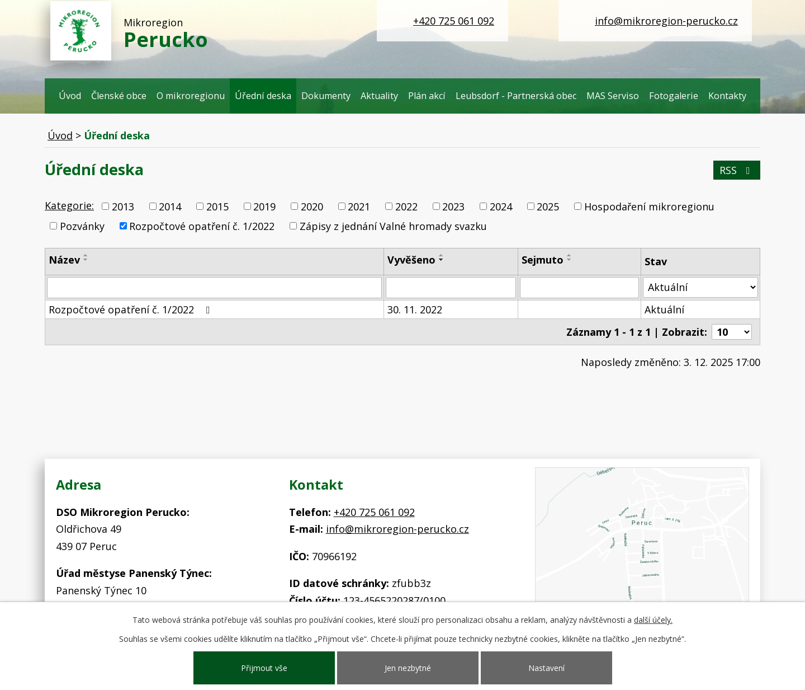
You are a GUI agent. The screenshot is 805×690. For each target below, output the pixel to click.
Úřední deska (263, 96)
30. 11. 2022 (414, 309)
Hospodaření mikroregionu (649, 206)
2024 (501, 206)
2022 (406, 206)
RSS (737, 170)
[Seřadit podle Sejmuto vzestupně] (570, 255)
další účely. (653, 619)
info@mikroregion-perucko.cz (666, 20)
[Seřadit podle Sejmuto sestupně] (570, 259)
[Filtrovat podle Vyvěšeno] (451, 287)
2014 (170, 206)
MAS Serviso (612, 96)
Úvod (70, 96)
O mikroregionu (191, 96)
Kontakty (727, 96)
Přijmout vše (264, 668)
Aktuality (379, 96)
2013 (123, 206)
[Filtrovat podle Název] (214, 287)
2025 (548, 206)
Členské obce (118, 96)
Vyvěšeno (411, 259)
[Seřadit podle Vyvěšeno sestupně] (441, 259)
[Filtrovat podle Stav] (700, 287)
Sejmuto (543, 259)
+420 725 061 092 (453, 20)
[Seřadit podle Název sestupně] (86, 259)
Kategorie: (69, 205)
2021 (359, 206)
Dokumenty (326, 96)
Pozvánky (82, 226)
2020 (312, 206)
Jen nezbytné (408, 668)
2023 (453, 206)
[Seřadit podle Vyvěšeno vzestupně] (441, 255)
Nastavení (546, 668)
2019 (264, 206)
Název (64, 259)
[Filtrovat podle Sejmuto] (579, 287)
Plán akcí (427, 96)
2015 (217, 206)
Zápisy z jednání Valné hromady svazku (393, 226)
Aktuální (664, 309)
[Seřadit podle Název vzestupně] (86, 255)
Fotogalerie (673, 96)
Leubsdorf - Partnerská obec (516, 96)
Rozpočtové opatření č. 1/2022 (201, 226)
